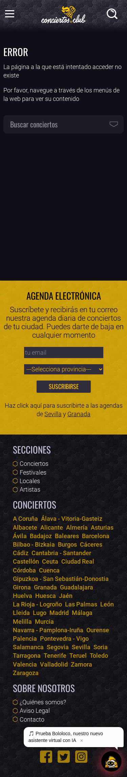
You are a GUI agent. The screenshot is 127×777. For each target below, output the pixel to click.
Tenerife (55, 655)
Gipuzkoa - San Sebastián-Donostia (61, 578)
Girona (22, 587)
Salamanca (28, 647)
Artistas (30, 489)
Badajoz (41, 536)
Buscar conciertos (34, 124)
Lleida (21, 612)
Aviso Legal (35, 710)
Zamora (81, 664)
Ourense (97, 630)
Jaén (65, 595)
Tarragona (27, 655)
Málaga (82, 612)
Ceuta (50, 561)
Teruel (78, 655)
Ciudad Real (77, 561)
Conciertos (34, 463)
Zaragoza (26, 672)
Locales (30, 480)
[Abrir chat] (111, 761)
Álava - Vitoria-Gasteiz (71, 518)
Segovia (58, 647)
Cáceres (91, 544)
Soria (100, 647)
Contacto (32, 719)
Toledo (99, 655)
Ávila (20, 536)
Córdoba (24, 570)
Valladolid (54, 664)
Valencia (25, 664)
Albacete (25, 527)
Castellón (26, 561)
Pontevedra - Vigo (64, 638)
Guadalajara (76, 587)
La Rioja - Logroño (37, 604)
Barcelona (95, 536)
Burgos (67, 544)
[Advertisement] (63, 203)
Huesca (45, 595)
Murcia (44, 621)
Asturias (102, 527)
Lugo (39, 612)
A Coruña (25, 518)
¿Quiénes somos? (43, 702)
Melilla (22, 621)
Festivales (33, 472)
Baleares (67, 536)
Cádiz (20, 553)
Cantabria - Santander (61, 553)
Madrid (59, 612)
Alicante (51, 527)
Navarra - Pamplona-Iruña (48, 630)
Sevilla (53, 414)
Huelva (22, 595)
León (107, 604)
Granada (78, 414)
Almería (77, 527)
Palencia (25, 638)
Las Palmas (81, 604)
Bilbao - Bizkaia (34, 544)
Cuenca (49, 570)
